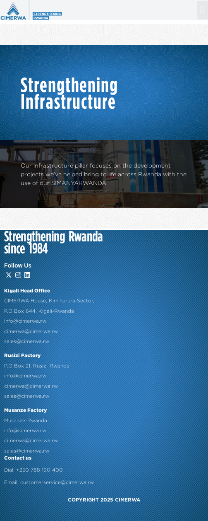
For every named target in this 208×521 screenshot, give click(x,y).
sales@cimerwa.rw (26, 326)
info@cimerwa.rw (25, 305)
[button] (202, 10)
